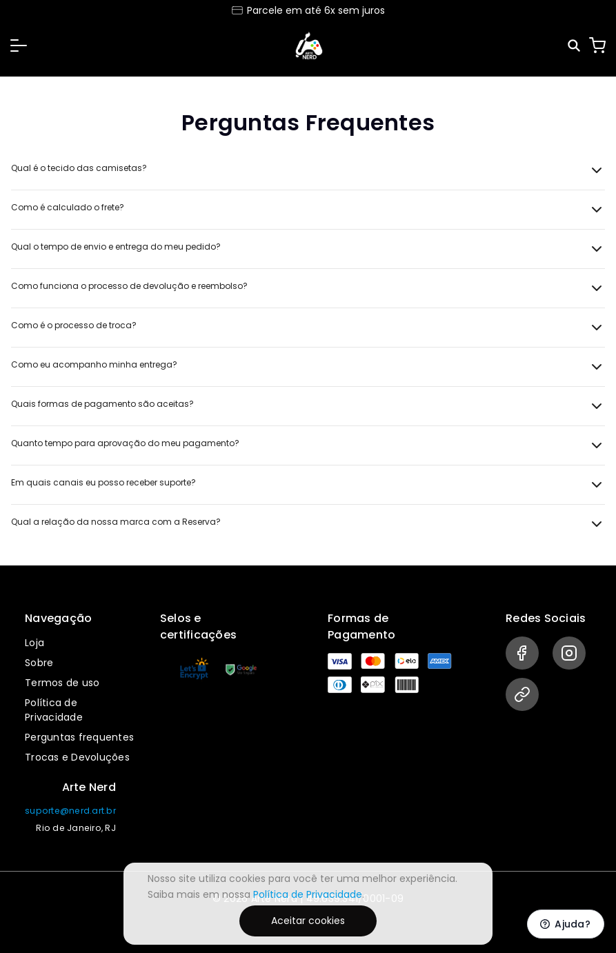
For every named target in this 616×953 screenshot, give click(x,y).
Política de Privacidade (54, 710)
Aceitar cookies (308, 920)
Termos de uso (62, 683)
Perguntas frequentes (79, 737)
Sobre (39, 663)
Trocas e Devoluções (77, 757)
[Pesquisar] (575, 46)
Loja (34, 643)
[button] (18, 45)
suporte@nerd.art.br (70, 810)
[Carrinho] (597, 45)
